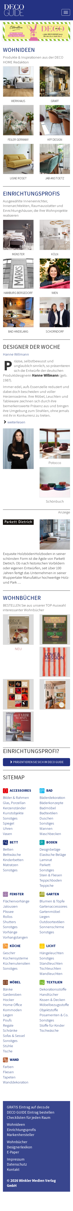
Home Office (12, 1004)
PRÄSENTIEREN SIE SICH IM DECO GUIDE (36, 762)
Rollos (7, 916)
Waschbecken (50, 833)
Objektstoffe (49, 1010)
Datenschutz (17, 1164)
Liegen (45, 916)
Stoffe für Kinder (52, 1025)
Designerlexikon (19, 1147)
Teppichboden (51, 880)
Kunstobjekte (13, 813)
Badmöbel (48, 808)
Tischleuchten (50, 968)
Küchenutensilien (16, 963)
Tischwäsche (49, 1030)
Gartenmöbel (50, 911)
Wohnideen (16, 1124)
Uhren (8, 828)
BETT (10, 842)
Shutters (9, 921)
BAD (46, 790)
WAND (11, 1059)
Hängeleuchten (52, 953)
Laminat (46, 859)
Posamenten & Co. (54, 1015)
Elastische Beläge (53, 854)
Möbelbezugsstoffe (54, 1004)
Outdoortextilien (52, 921)
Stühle (8, 1045)
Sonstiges (10, 818)
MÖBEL (12, 982)
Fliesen (8, 1072)
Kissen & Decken (52, 999)
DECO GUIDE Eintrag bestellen (30, 1112)
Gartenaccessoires (53, 906)
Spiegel (8, 823)
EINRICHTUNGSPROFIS (31, 193)
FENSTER (13, 894)
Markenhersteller (20, 1134)
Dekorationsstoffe (53, 989)
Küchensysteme (15, 958)
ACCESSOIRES (17, 790)
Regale (8, 1025)
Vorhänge (10, 932)
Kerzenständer (14, 808)
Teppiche (47, 885)
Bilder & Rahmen (16, 797)
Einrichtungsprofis (21, 1129)
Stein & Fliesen (51, 875)
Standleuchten (51, 963)
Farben (8, 1066)
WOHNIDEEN (19, 49)
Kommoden (12, 1010)
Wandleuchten (51, 973)
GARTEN (49, 894)
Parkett (45, 864)
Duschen (46, 818)
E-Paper (13, 1152)
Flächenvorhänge (16, 901)
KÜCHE (12, 946)
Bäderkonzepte (51, 802)
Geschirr (9, 953)
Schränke (10, 1030)
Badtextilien (49, 813)
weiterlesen (16, 422)
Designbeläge (50, 849)
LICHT (48, 946)
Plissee (8, 911)
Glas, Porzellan (14, 802)
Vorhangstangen (15, 937)
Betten (8, 849)
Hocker (8, 999)
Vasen (7, 833)
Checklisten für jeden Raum (28, 1117)
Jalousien (10, 906)
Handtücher (49, 994)
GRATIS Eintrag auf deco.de (28, 1107)
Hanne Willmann (16, 354)
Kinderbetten (13, 859)
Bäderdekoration (52, 797)
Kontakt (13, 1169)
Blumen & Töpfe (52, 901)
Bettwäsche (12, 854)
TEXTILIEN (51, 982)
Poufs (7, 1020)
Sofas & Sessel (14, 1035)
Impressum (16, 1159)
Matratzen (10, 864)
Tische (7, 1051)
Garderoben (12, 994)
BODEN (48, 842)
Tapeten (9, 1077)
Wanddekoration (15, 1082)
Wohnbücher (17, 1142)
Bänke (8, 989)
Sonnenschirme (52, 926)
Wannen (46, 828)
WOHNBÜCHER (22, 597)
